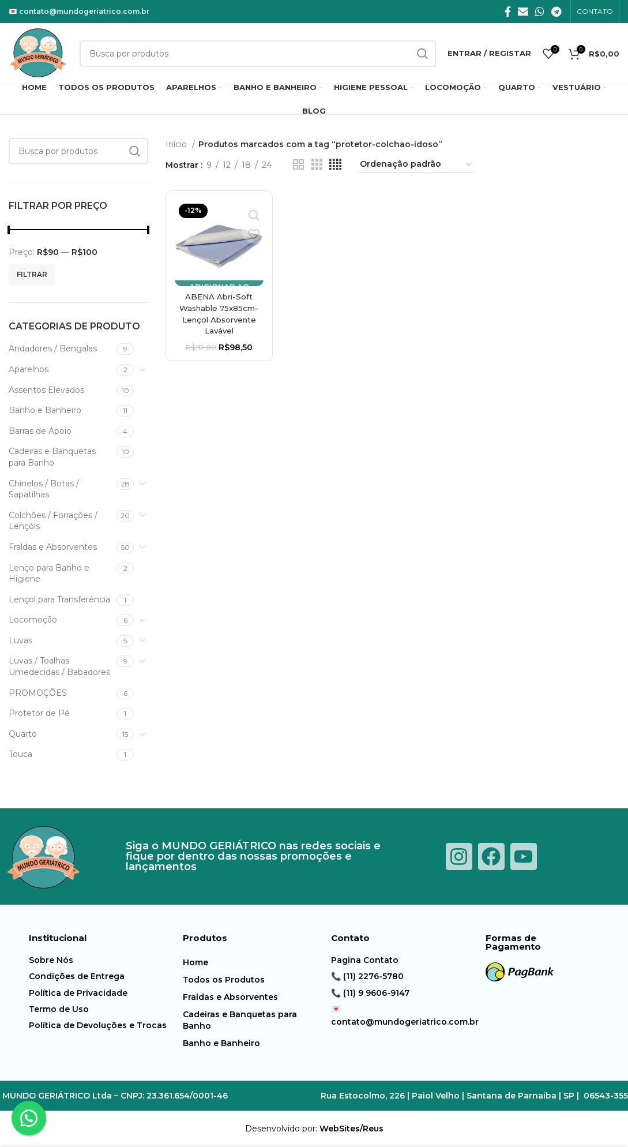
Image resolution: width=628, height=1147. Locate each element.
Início (177, 144)
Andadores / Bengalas (53, 348)
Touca (20, 754)
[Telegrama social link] (556, 11)
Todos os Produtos (224, 979)
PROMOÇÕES (38, 693)
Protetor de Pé (39, 713)
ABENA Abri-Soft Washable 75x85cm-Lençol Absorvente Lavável (218, 313)
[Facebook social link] (507, 11)
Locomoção (33, 619)
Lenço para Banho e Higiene (49, 573)
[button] (29, 1118)
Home (195, 962)
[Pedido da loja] (416, 164)
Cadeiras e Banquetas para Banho (52, 457)
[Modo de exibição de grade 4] (335, 165)
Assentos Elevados (46, 390)
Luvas (20, 640)
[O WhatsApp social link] (540, 11)
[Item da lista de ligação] (103, 960)
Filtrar (32, 274)
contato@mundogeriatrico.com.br (84, 11)
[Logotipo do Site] (38, 52)
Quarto (23, 734)
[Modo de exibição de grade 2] (298, 165)
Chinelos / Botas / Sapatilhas (44, 489)
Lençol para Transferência (59, 599)
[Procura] (78, 151)
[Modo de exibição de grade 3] (316, 165)
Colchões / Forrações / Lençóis (53, 521)
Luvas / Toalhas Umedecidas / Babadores (59, 666)
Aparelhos (28, 369)
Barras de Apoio (40, 431)
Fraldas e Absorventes (53, 547)
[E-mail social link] (523, 11)
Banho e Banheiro (45, 410)
